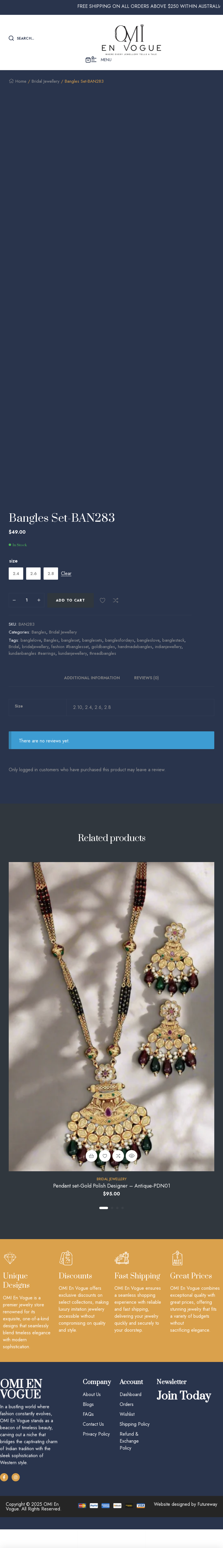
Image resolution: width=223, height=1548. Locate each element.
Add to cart (70, 612)
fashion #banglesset (70, 659)
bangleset (70, 652)
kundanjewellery (72, 665)
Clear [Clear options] (66, 585)
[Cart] (180, 1535)
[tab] (95, 690)
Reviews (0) (146, 690)
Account (111, 1542)
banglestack (173, 652)
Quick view (131, 1168)
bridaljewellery (35, 659)
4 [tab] (122, 1220)
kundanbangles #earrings (32, 665)
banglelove (31, 652)
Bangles (39, 644)
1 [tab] (103, 1220)
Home (20, 81)
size (13, 573)
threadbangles (103, 665)
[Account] (111, 1535)
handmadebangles (135, 659)
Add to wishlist (102, 612)
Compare (115, 612)
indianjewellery (168, 659)
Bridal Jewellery (46, 81)
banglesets (92, 652)
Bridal (14, 659)
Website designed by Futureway (185, 1516)
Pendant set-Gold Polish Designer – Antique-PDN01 (111, 1198)
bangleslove (148, 652)
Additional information (92, 690)
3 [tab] (117, 1220)
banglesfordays (119, 652)
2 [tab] (112, 1220)
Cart (180, 1542)
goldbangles (103, 659)
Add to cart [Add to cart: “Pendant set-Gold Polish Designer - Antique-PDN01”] (91, 1168)
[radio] (16, 585)
